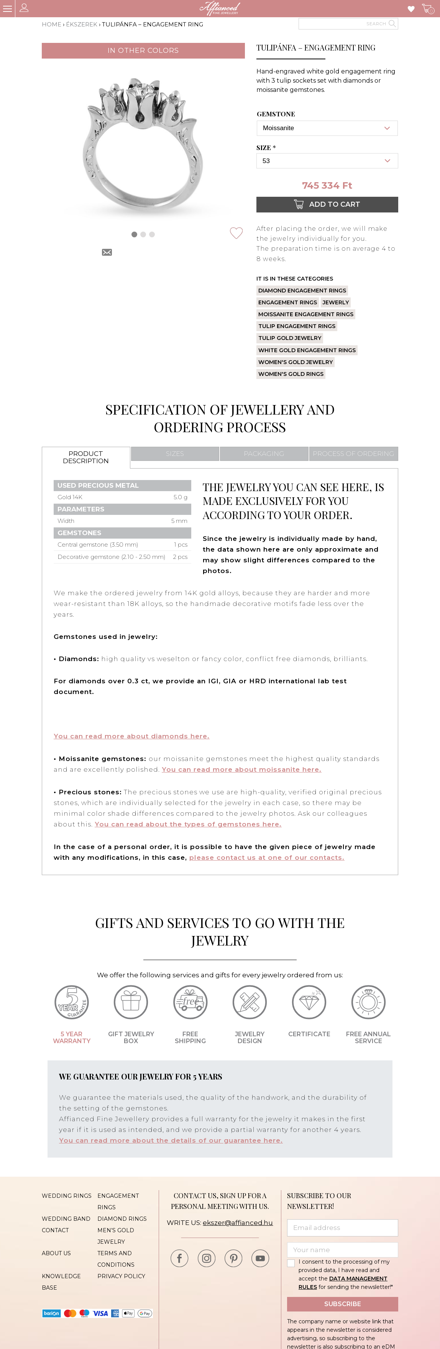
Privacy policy (121, 1274)
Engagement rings (287, 302)
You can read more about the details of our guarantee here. (171, 1139)
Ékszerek (81, 24)
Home (51, 24)
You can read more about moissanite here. (242, 769)
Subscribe (342, 1302)
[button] (134, 234)
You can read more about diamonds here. (132, 736)
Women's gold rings (290, 374)
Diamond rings (122, 1216)
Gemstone (276, 114)
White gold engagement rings (307, 350)
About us (56, 1251)
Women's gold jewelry (295, 362)
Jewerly (336, 302)
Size (266, 148)
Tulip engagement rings (296, 326)
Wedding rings (67, 1194)
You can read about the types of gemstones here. (188, 823)
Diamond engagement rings (302, 290)
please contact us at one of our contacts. (267, 856)
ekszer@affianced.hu (238, 1221)
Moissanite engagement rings (305, 314)
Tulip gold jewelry (289, 338)
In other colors (143, 50)
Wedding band (66, 1216)
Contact (55, 1228)
